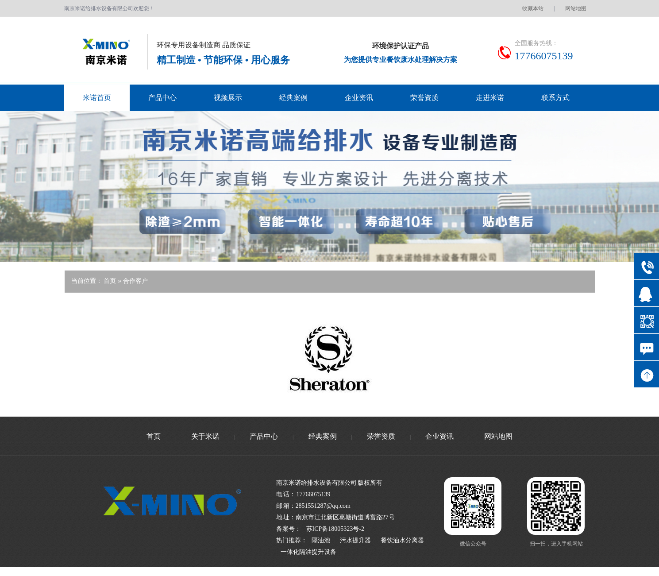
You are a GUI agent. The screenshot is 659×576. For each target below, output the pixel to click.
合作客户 (135, 280)
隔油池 (321, 540)
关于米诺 (205, 436)
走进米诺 (490, 97)
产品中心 (162, 97)
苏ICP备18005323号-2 (335, 529)
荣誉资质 (424, 97)
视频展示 (228, 97)
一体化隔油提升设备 (308, 552)
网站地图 (575, 8)
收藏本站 (532, 8)
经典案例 (293, 97)
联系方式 (555, 97)
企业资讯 (359, 97)
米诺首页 (97, 97)
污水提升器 (355, 540)
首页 (111, 280)
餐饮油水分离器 (402, 540)
